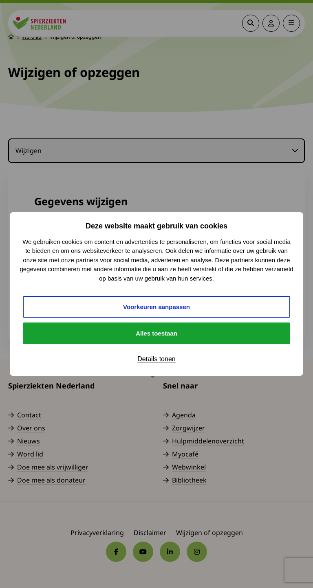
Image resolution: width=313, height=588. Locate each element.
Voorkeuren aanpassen (156, 306)
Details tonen (156, 358)
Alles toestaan (156, 333)
